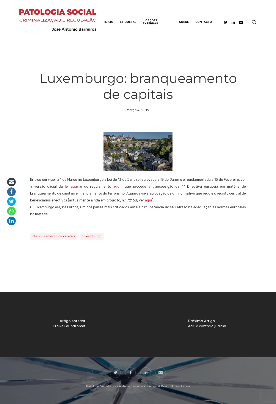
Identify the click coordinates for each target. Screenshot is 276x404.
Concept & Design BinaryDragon (168, 386)
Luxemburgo (92, 236)
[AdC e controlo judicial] (207, 324)
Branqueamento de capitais (53, 236)
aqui (74, 186)
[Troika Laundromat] (69, 324)
